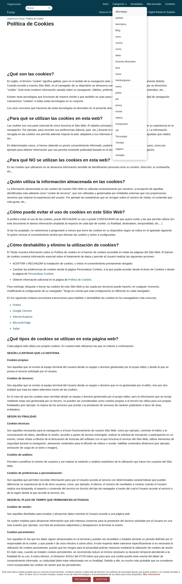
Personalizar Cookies (41, 273)
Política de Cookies (79, 279)
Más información (151, 574)
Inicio (105, 4)
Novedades (136, 4)
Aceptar (101, 579)
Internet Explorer (23, 316)
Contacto (170, 4)
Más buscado (154, 4)
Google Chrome (22, 310)
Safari (16, 328)
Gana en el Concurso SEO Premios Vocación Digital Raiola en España (137, 12)
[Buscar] (49, 8)
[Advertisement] (88, 47)
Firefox (17, 304)
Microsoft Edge (22, 322)
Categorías (118, 4)
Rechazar (81, 579)
